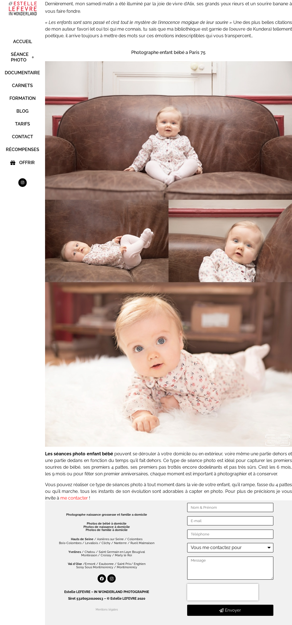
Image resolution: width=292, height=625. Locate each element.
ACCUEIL (22, 41)
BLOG (22, 111)
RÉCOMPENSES (22, 149)
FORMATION (22, 98)
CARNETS (22, 85)
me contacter (74, 498)
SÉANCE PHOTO (22, 57)
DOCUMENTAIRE (22, 72)
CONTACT (22, 136)
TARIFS (22, 124)
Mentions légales (107, 609)
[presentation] (222, 592)
